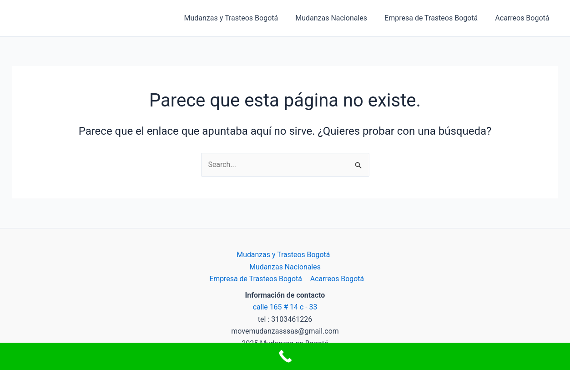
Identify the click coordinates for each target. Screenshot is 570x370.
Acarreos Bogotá (523, 18)
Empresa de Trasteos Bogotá (435, 18)
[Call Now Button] (285, 356)
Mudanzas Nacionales (338, 18)
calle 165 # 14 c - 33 (285, 307)
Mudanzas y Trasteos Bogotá (241, 18)
